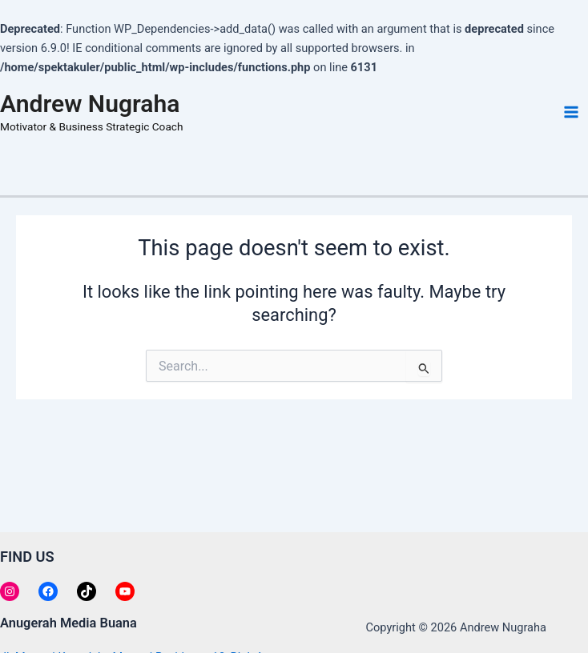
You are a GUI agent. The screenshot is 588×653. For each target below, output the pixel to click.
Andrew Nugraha (89, 104)
